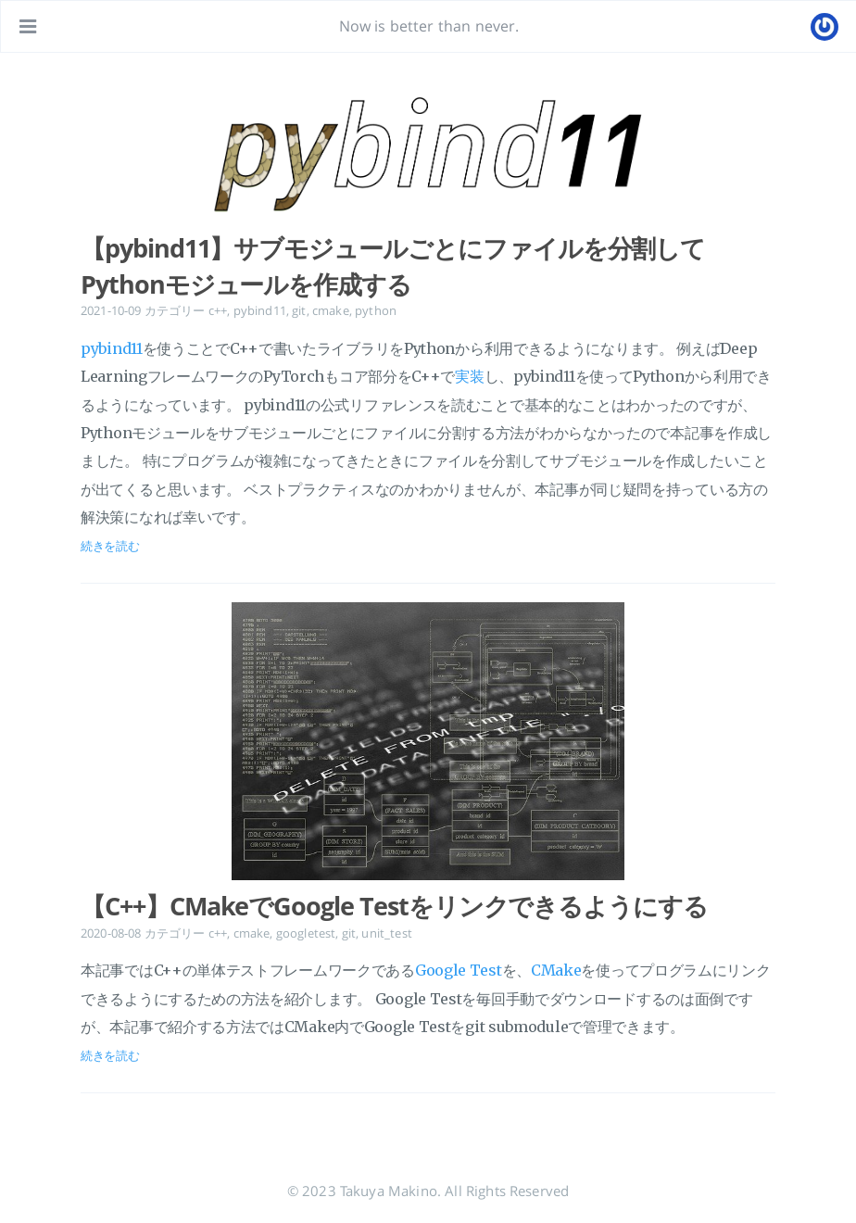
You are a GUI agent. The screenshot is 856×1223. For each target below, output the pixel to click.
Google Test (458, 970)
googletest (306, 933)
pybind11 (259, 310)
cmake (330, 310)
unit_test (386, 933)
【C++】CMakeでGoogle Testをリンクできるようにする (394, 906)
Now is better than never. (429, 26)
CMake (556, 970)
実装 (469, 376)
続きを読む (110, 545)
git (299, 310)
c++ (217, 310)
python (376, 310)
